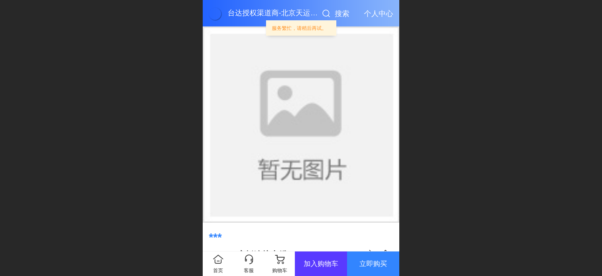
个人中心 (378, 14)
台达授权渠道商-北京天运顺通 (276, 13)
